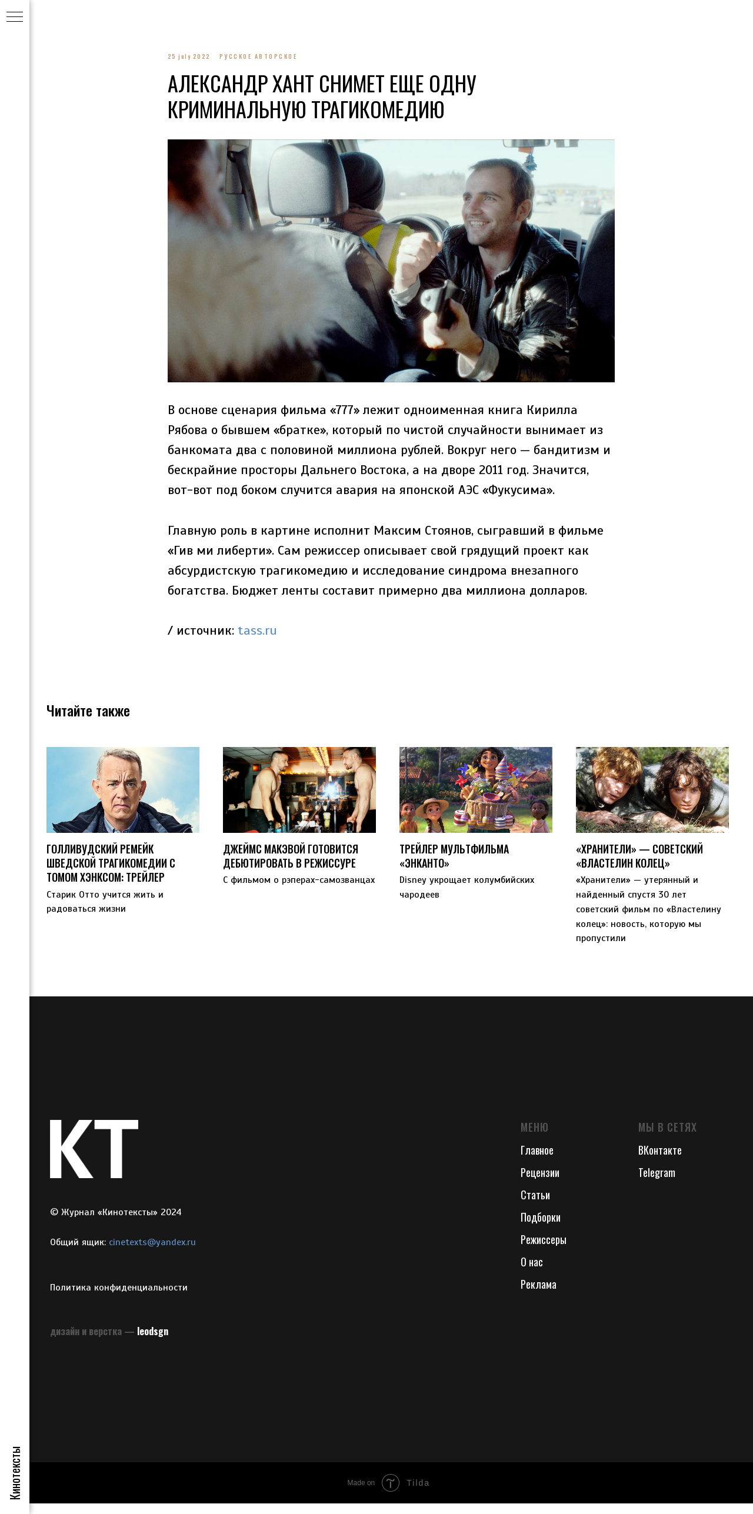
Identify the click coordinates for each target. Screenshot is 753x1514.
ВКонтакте (660, 1161)
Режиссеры (544, 1250)
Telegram (656, 1183)
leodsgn (152, 1342)
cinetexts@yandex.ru (152, 1253)
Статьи (535, 1205)
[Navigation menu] (14, 18)
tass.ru (257, 635)
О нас (532, 1272)
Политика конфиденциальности (119, 1298)
